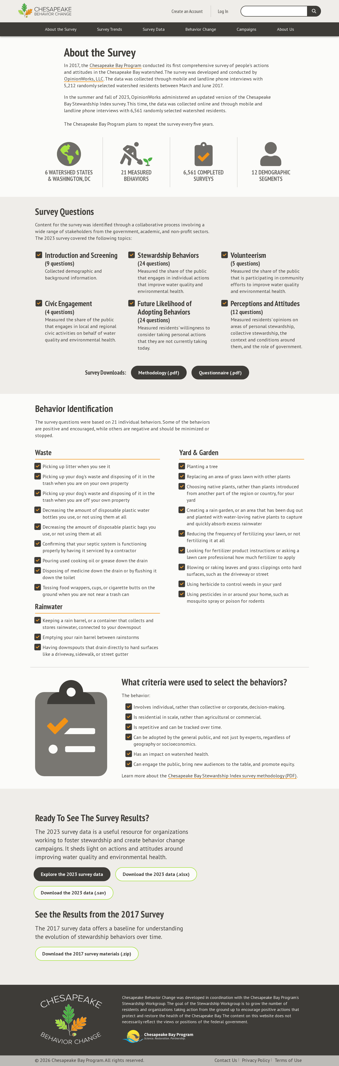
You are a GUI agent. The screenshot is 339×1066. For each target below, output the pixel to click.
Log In (223, 11)
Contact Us (226, 1060)
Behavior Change (200, 29)
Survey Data (154, 29)
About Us (285, 29)
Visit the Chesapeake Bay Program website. (158, 1036)
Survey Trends (109, 29)
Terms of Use (288, 1060)
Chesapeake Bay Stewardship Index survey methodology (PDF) (232, 776)
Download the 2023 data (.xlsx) (156, 874)
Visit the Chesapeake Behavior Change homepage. (71, 1019)
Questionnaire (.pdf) (220, 373)
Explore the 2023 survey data (72, 874)
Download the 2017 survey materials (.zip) (86, 954)
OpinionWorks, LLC (83, 79)
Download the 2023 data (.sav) (73, 893)
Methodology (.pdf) (158, 373)
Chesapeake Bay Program (115, 65)
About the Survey (60, 29)
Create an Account (187, 11)
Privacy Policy (256, 1060)
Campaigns (246, 29)
